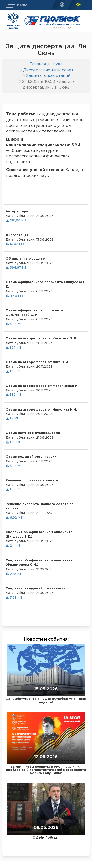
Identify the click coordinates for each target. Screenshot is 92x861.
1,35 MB (13, 442)
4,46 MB (14, 296)
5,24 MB (14, 324)
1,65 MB (14, 371)
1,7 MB (12, 418)
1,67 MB (14, 347)
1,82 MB (14, 394)
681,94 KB (16, 220)
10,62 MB (15, 244)
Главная (37, 64)
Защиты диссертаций (48, 76)
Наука (56, 64)
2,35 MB (14, 574)
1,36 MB (14, 489)
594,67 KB (16, 267)
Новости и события (46, 639)
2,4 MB (13, 545)
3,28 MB (14, 597)
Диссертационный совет (48, 70)
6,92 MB (14, 517)
